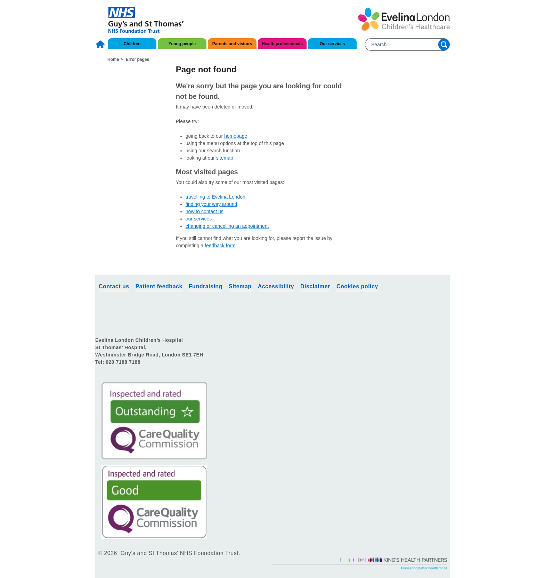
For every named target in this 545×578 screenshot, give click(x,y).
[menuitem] (101, 42)
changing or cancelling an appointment (227, 226)
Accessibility (276, 286)
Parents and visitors (232, 43)
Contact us (254, 11)
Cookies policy (357, 286)
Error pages (137, 59)
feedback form (220, 245)
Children (132, 43)
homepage (235, 136)
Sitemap (240, 286)
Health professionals (282, 43)
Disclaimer (315, 286)
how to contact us (204, 211)
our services (199, 219)
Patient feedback (159, 286)
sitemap (224, 158)
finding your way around (211, 204)
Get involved (296, 11)
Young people (182, 43)
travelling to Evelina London (215, 197)
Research (336, 11)
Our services (332, 43)
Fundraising (205, 286)
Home (101, 44)
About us (217, 11)
